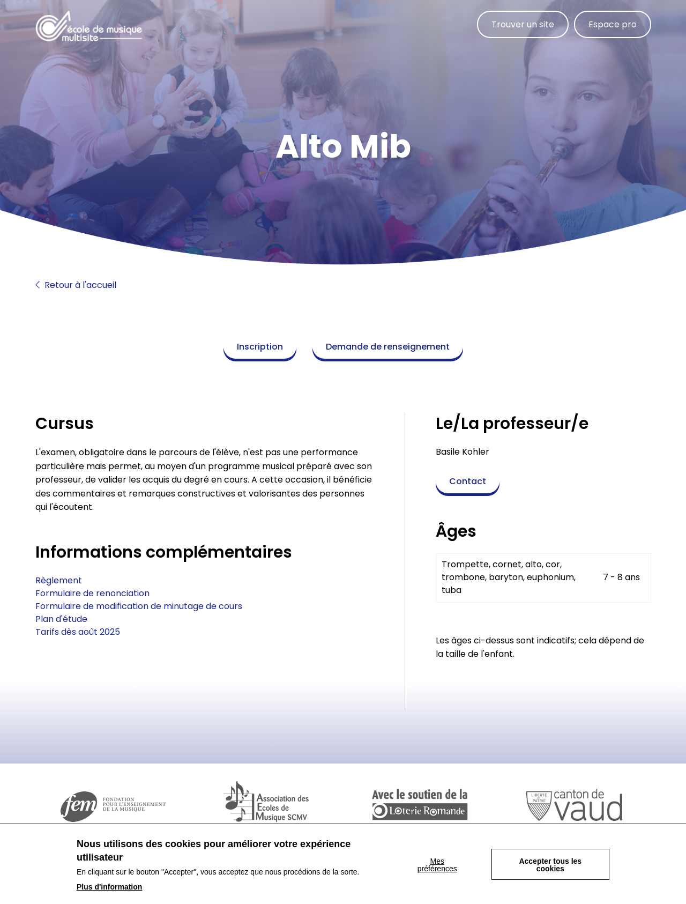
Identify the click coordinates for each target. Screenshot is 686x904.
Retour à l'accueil (75, 285)
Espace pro (612, 24)
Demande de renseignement (388, 346)
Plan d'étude (61, 619)
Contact (467, 481)
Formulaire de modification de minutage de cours (138, 606)
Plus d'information (109, 889)
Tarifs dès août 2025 (77, 632)
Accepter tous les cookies (550, 867)
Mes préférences (437, 867)
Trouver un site (522, 24)
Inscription (260, 346)
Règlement (58, 580)
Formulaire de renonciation (92, 593)
